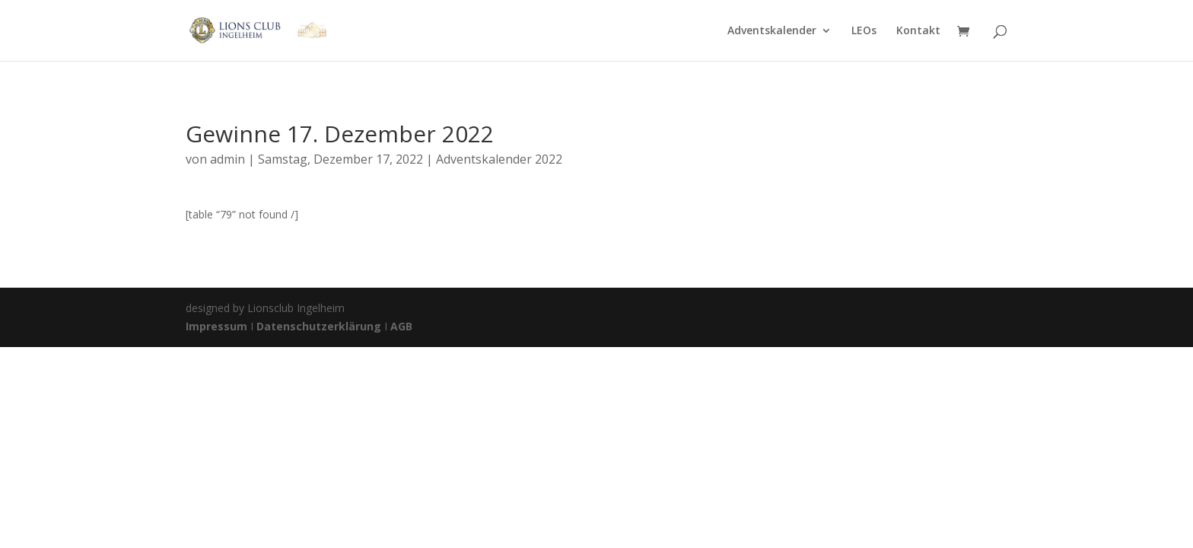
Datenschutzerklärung (318, 326)
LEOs (863, 31)
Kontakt (918, 31)
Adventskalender (771, 31)
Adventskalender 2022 (499, 159)
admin (227, 159)
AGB (401, 326)
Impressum (218, 326)
